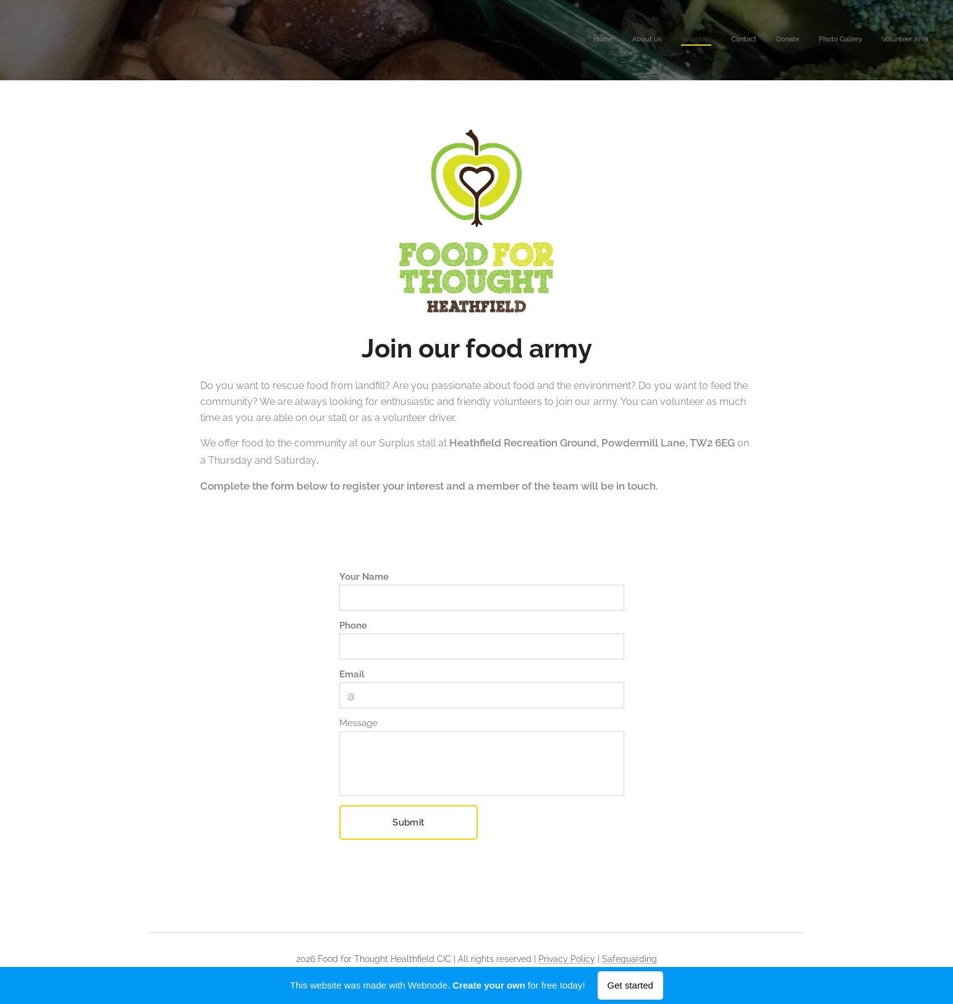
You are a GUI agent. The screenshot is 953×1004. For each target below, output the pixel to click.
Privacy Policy (566, 959)
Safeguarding (629, 959)
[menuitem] (813, 40)
